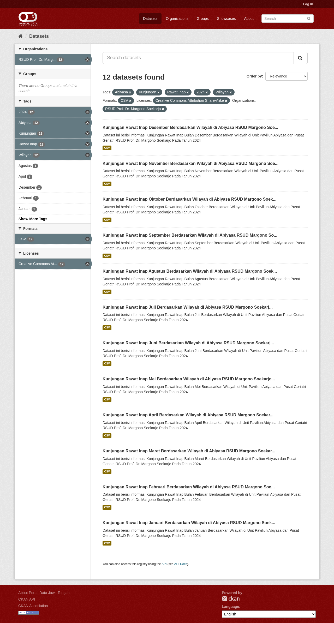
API (164, 564)
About (249, 18)
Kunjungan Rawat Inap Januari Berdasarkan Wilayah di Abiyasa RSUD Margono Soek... (189, 522)
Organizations (177, 18)
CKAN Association (33, 606)
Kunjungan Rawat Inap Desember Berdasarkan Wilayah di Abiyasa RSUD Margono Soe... (190, 127)
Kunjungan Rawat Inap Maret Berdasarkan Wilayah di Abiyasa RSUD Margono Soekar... (189, 451)
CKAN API (26, 599)
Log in (308, 4)
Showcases (226, 18)
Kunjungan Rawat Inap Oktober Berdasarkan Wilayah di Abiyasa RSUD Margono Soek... (189, 199)
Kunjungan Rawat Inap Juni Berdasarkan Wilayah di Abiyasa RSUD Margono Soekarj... (188, 343)
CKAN (231, 598)
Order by (254, 76)
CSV (107, 147)
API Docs (180, 564)
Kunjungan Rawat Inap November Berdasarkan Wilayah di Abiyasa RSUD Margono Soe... (190, 163)
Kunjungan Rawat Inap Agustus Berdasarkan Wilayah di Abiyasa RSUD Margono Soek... (190, 271)
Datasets (150, 18)
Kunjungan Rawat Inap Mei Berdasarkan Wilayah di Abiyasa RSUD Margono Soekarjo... (189, 379)
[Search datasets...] (198, 58)
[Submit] (309, 18)
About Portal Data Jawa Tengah (44, 593)
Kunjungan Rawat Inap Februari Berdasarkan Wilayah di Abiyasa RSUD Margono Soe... (189, 487)
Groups (203, 18)
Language (230, 606)
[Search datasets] (287, 18)
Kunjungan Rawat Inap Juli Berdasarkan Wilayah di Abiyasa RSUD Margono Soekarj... (188, 307)
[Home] (20, 36)
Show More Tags (33, 219)
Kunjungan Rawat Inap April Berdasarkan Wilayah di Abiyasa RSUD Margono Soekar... (188, 415)
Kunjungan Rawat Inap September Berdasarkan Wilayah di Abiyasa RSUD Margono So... (190, 235)
